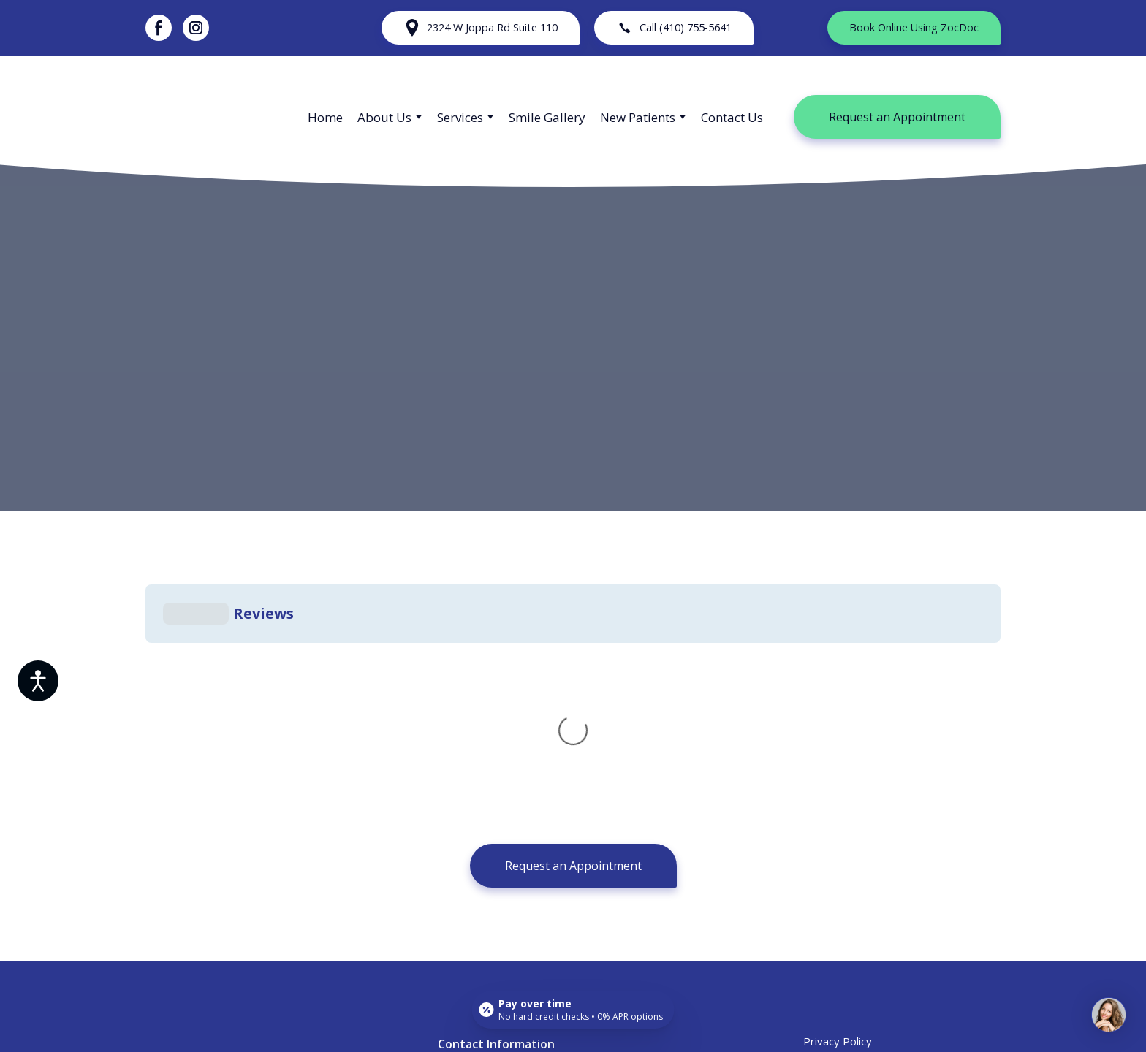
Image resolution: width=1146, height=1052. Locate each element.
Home (325, 117)
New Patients (637, 117)
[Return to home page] (212, 116)
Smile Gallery (547, 117)
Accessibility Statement (861, 851)
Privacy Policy (837, 822)
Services (460, 117)
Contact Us (732, 117)
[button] (158, 28)
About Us (384, 117)
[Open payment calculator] (573, 1010)
